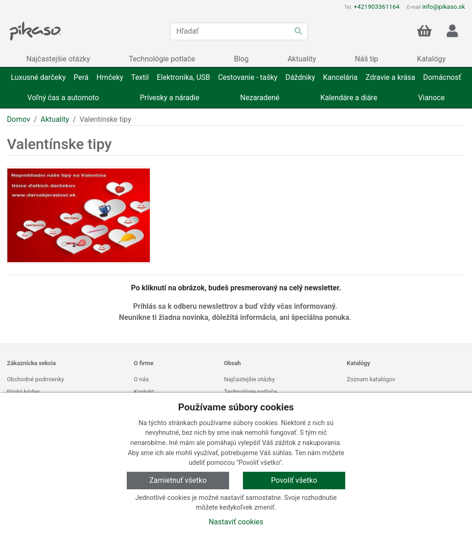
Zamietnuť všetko (177, 480)
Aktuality (55, 119)
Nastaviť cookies (236, 521)
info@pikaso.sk (443, 6)
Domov (18, 119)
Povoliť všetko (294, 480)
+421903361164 (376, 6)
